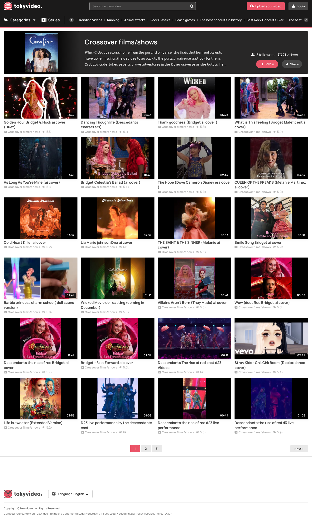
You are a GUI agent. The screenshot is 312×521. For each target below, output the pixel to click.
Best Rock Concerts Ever (265, 20)
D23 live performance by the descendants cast (116, 425)
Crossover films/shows (22, 132)
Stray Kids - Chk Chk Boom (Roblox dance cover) (270, 365)
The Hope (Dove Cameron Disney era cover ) (194, 185)
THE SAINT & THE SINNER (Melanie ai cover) (189, 245)
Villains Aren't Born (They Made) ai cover (192, 302)
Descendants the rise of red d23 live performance (188, 425)
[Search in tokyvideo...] (192, 6)
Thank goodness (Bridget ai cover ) (187, 122)
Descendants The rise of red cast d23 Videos (189, 365)
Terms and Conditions (63, 513)
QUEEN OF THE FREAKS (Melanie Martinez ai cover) (270, 185)
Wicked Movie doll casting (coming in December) (112, 305)
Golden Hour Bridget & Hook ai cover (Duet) (34, 124)
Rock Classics (160, 20)
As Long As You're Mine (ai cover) (32, 182)
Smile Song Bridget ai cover (258, 242)
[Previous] (71, 20)
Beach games (185, 20)
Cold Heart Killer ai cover (25, 242)
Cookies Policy (154, 513)
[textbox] (138, 6)
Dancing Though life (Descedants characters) (109, 124)
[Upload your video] (266, 6)
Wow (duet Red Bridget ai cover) (262, 302)
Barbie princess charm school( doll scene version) (39, 305)
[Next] (306, 20)
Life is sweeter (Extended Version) (33, 423)
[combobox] (142, 6)
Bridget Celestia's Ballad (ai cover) (110, 182)
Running (113, 20)
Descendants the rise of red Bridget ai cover (36, 365)
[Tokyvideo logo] (23, 7)
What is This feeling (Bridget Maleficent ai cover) (271, 124)
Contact (9, 513)
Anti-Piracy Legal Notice (110, 513)
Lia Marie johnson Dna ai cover (106, 242)
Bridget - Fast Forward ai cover (107, 362)
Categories (20, 20)
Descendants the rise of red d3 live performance (264, 425)
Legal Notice (86, 513)
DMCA (168, 513)
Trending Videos (90, 20)
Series (50, 20)
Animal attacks (134, 20)
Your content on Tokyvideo (31, 513)
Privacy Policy (135, 513)
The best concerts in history (221, 20)
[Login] (298, 6)
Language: (70, 494)
